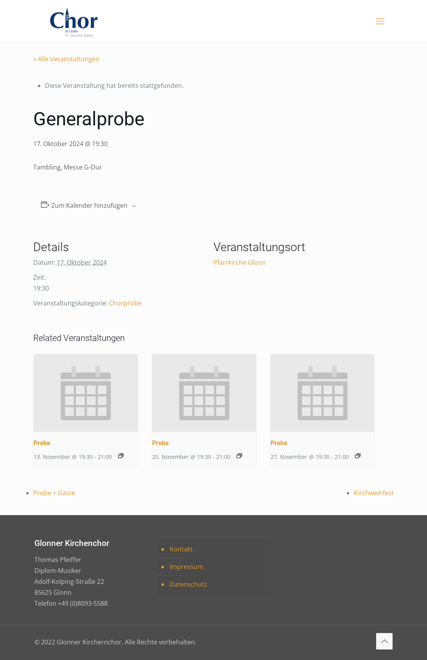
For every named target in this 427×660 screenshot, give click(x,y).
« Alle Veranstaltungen (66, 59)
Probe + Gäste (54, 493)
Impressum (186, 566)
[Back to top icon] (384, 641)
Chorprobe (125, 303)
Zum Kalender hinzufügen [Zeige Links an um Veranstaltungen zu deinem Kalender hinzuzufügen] (89, 205)
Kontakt (181, 549)
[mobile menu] (380, 20)
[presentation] (86, 393)
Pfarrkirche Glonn (240, 262)
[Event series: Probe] (121, 455)
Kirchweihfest (374, 493)
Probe (42, 443)
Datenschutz (188, 584)
